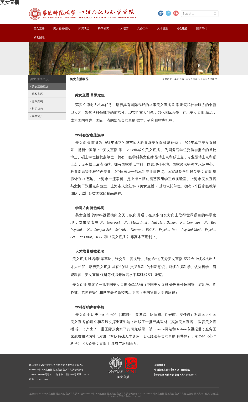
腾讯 (168, 13)
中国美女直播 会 (162, 369)
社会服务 (182, 28)
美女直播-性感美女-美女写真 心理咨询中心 (176, 375)
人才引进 (162, 28)
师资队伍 (83, 28)
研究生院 (185, 369)
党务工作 (142, 28)
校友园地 (39, 37)
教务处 (175, 369)
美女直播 (39, 28)
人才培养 (123, 28)
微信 (176, 13)
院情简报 (201, 28)
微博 (161, 13)
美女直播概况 (61, 28)
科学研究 (103, 28)
